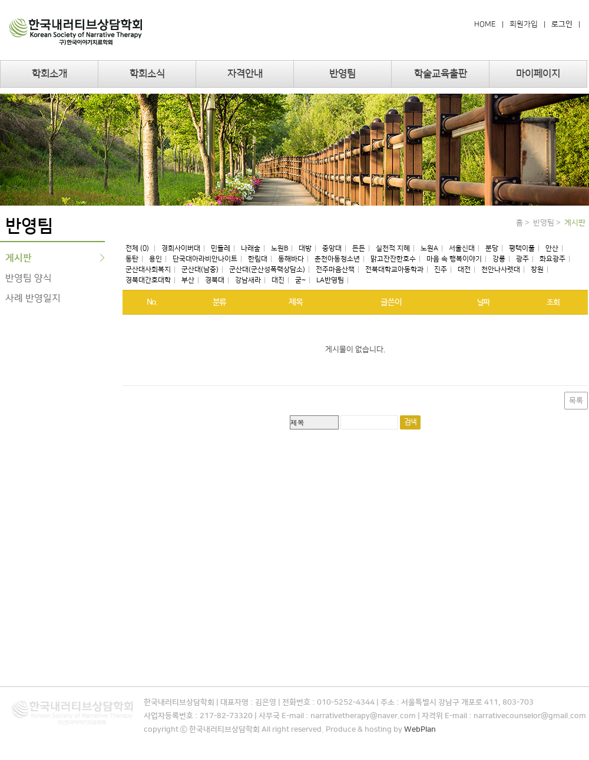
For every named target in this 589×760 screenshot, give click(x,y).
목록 (576, 400)
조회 (553, 302)
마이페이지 (538, 73)
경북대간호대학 (148, 280)
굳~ (300, 280)
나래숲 (250, 248)
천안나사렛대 (500, 269)
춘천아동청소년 (337, 259)
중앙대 (332, 248)
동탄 (131, 259)
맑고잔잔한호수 (393, 259)
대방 (305, 248)
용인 (155, 259)
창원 (537, 269)
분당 (491, 248)
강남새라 (248, 280)
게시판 (18, 258)
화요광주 (552, 259)
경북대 (214, 280)
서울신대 (462, 248)
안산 (551, 248)
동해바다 (291, 259)
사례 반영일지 (33, 298)
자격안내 (245, 73)
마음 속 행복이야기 (454, 259)
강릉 (498, 259)
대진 (278, 280)
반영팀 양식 (28, 278)
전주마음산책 (335, 269)
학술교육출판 (440, 73)
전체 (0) (138, 248)
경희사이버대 (180, 248)
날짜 (483, 302)
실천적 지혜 (393, 248)
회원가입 (523, 24)
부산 (187, 280)
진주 (440, 269)
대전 (464, 269)
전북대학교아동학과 (394, 269)
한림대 (257, 259)
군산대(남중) (200, 269)
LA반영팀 (330, 280)
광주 (522, 259)
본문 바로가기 (0, 0)
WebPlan (420, 729)
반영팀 (342, 73)
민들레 (220, 248)
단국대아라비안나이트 (205, 259)
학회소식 (147, 73)
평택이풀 (522, 248)
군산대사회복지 (148, 269)
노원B (279, 248)
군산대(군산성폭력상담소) (267, 269)
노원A (429, 248)
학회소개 (49, 73)
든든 (358, 248)
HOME (485, 24)
